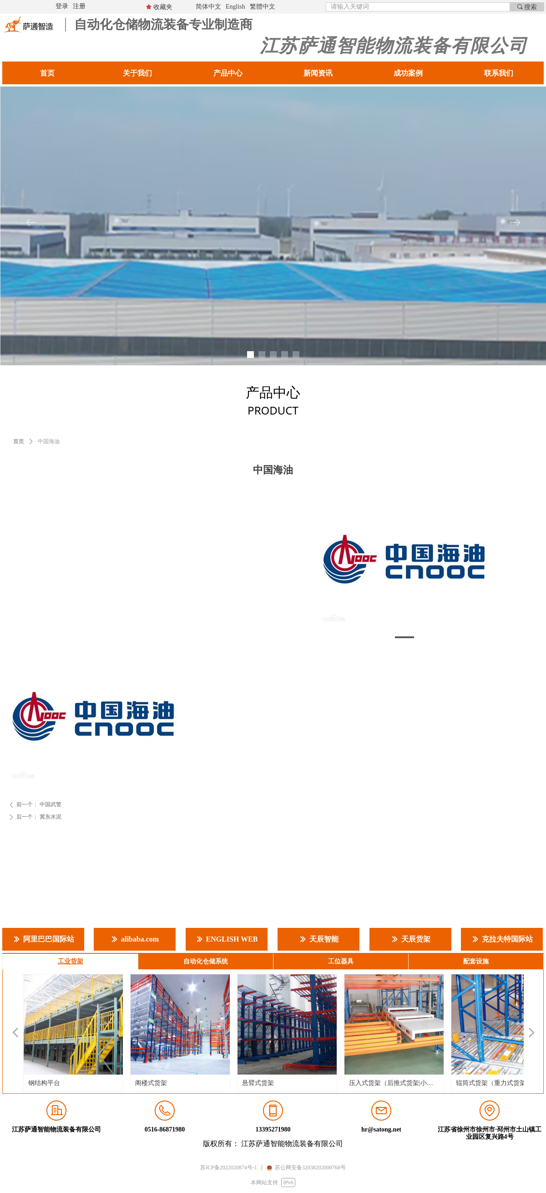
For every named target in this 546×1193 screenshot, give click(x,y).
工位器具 (341, 961)
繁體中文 (262, 6)
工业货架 (70, 961)
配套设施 (476, 961)
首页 (18, 441)
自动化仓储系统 (205, 961)
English (235, 6)
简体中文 (208, 6)
